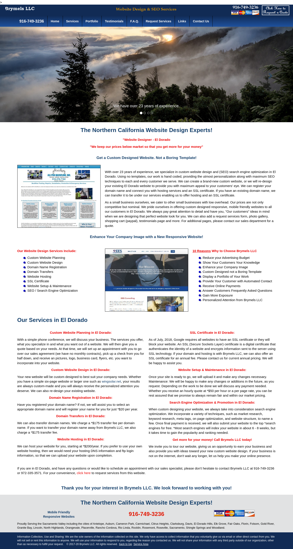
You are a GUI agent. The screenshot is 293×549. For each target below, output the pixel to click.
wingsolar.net (111, 381)
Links (182, 21)
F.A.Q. (134, 21)
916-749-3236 (31, 21)
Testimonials (114, 21)
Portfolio (91, 21)
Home (55, 21)
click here (84, 473)
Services (72, 21)
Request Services (158, 21)
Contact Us (201, 21)
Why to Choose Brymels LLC (225, 251)
